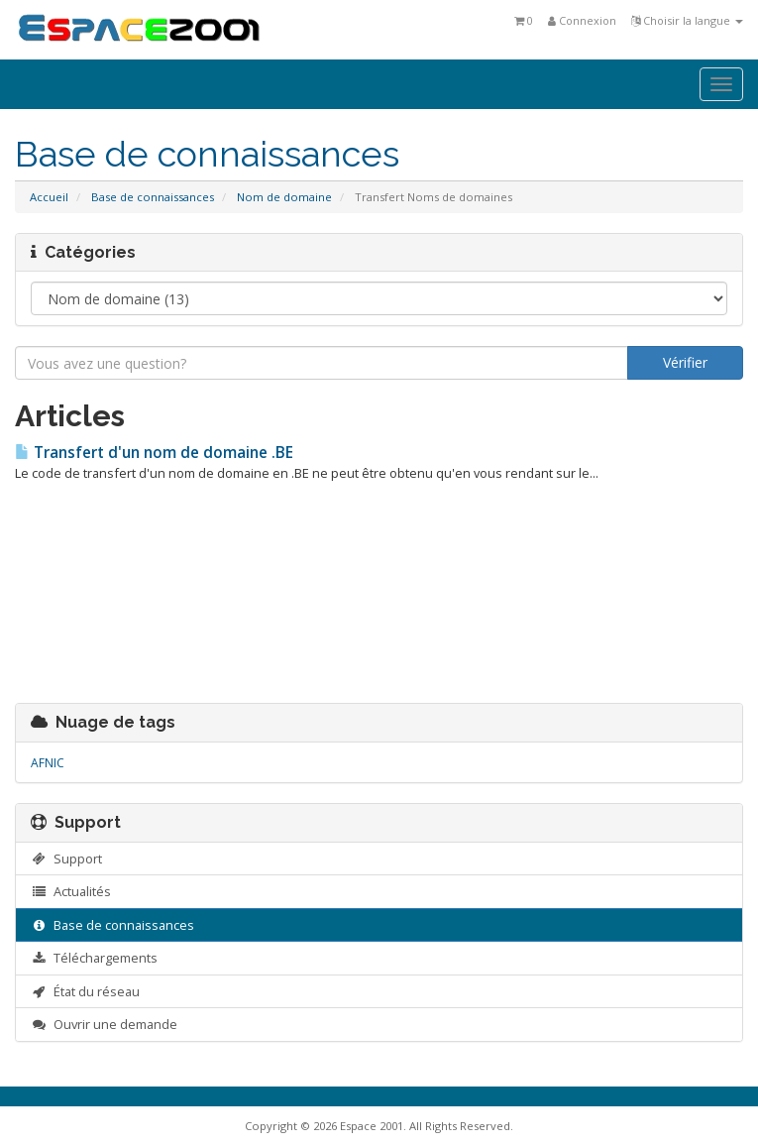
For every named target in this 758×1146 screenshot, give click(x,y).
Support (66, 858)
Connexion (582, 20)
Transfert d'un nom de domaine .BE (154, 452)
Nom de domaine (284, 196)
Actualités (71, 891)
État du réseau (85, 991)
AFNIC (47, 762)
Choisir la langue (687, 20)
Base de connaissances (152, 196)
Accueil (49, 196)
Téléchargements (94, 958)
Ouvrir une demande (104, 1024)
